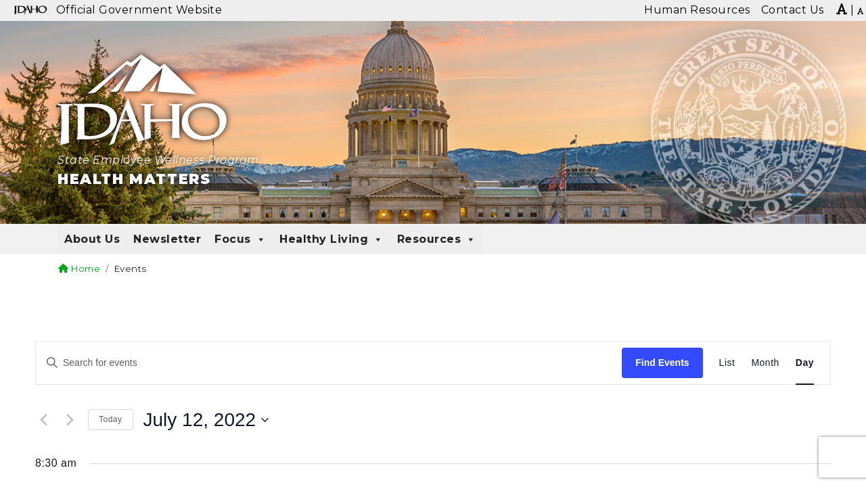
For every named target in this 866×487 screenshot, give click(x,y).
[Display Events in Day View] (805, 363)
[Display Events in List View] (727, 363)
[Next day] (70, 420)
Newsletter (167, 239)
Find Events (662, 362)
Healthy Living (331, 239)
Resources (436, 239)
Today (110, 419)
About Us (92, 239)
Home (79, 268)
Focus (240, 239)
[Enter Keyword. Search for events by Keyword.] (329, 363)
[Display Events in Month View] (765, 363)
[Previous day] (43, 420)
